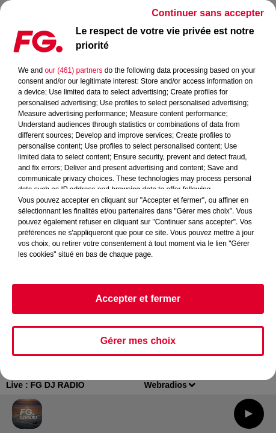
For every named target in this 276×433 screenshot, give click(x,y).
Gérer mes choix (138, 341)
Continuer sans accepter (208, 13)
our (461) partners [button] (73, 70)
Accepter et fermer (138, 298)
